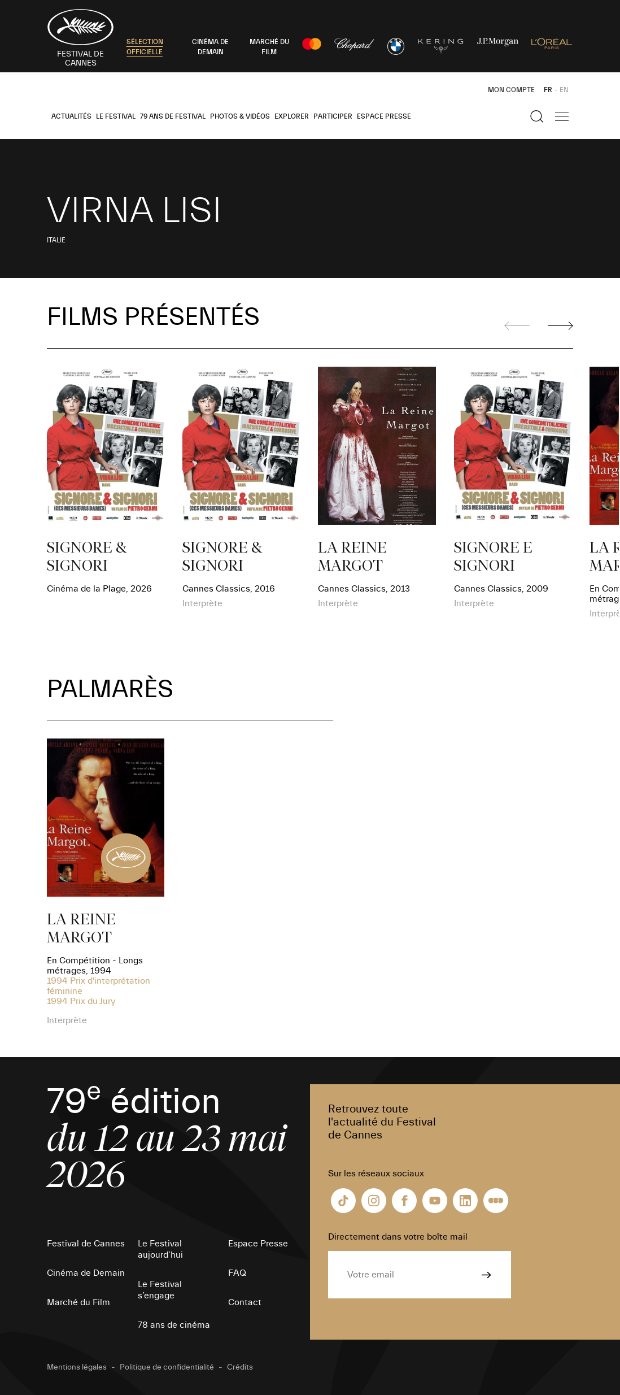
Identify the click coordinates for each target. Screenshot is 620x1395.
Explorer (291, 116)
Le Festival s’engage (160, 1290)
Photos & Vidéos (240, 116)
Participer (332, 116)
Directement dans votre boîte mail (398, 1237)
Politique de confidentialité (167, 1367)
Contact (244, 1302)
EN (564, 90)
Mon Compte (511, 90)
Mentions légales (77, 1367)
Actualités (71, 116)
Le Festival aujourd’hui (160, 1249)
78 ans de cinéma (174, 1325)
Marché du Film (78, 1302)
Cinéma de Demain (86, 1273)
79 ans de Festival (173, 116)
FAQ (237, 1273)
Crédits (240, 1367)
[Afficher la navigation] (562, 116)
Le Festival (116, 116)
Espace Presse (384, 116)
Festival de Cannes (86, 1243)
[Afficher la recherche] (537, 116)
